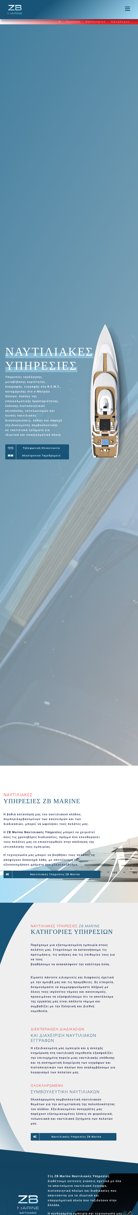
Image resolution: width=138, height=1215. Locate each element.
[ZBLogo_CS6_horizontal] (15, 6)
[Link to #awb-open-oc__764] (127, 9)
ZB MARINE (89, 926)
